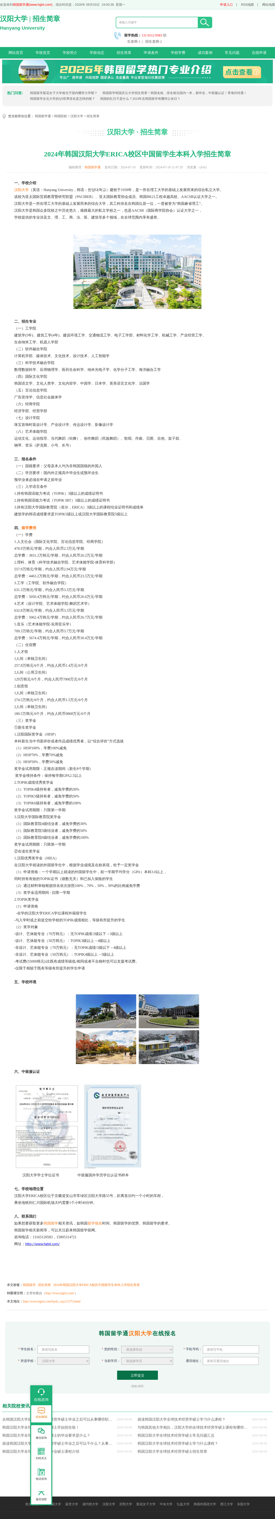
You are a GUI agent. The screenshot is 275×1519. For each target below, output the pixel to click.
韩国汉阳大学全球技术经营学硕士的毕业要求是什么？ (46, 1435)
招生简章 (124, 53)
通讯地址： (193, 1361)
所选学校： (27, 1361)
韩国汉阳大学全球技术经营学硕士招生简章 (172, 1451)
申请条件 (151, 53)
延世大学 (71, 1504)
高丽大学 (54, 1504)
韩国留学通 (43, 116)
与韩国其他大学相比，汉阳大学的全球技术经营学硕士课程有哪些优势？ (194, 1427)
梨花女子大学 (146, 1504)
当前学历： (111, 1361)
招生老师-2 (153, 41)
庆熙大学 (125, 1504)
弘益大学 (183, 1504)
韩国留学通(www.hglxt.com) (32, 4)
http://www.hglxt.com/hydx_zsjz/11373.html (51, 1301)
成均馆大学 (90, 1504)
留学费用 (29, 528)
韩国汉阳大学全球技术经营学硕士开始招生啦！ (40, 1427)
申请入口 (226, 4)
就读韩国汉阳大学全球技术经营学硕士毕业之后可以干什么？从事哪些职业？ (58, 1443)
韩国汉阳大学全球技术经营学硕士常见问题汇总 (176, 1435)
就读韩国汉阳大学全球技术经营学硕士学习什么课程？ (182, 1419)
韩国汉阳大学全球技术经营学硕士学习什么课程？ (178, 1443)
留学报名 (95, 1223)
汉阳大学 (76, 116)
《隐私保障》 (137, 1386)
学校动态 (97, 53)
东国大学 (243, 1504)
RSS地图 (247, 4)
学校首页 (43, 53)
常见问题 (232, 53)
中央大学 (166, 1504)
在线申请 (259, 53)
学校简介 (70, 53)
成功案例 (205, 53)
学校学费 (178, 53)
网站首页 (15, 53)
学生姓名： (27, 1349)
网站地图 (268, 4)
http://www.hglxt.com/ (59, 1293)
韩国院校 (60, 116)
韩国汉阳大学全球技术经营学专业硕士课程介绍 (40, 1451)
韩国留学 (51, 1223)
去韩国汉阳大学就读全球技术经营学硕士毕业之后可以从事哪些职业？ (58, 1419)
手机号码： (193, 1349)
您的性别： (111, 1349)
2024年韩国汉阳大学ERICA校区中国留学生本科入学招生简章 (96, 1285)
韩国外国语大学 (205, 1504)
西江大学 (226, 1504)
